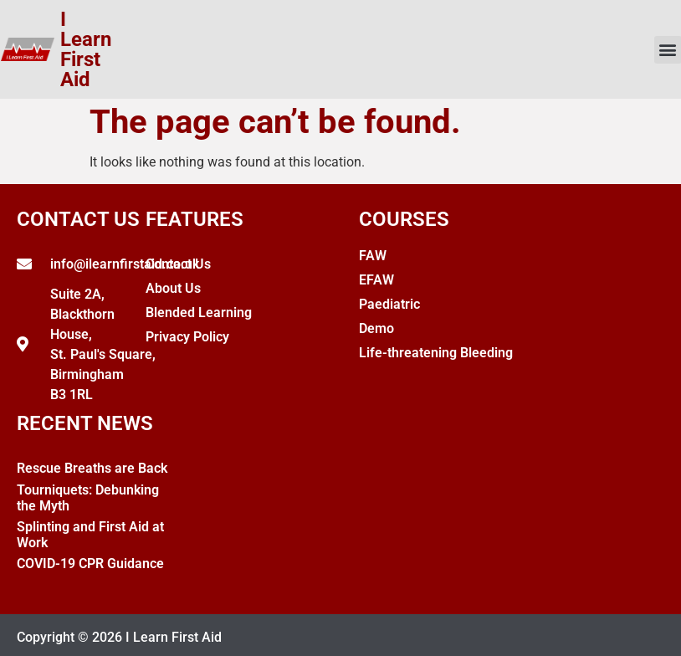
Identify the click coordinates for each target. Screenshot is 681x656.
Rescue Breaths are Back (92, 468)
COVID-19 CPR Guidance (90, 563)
